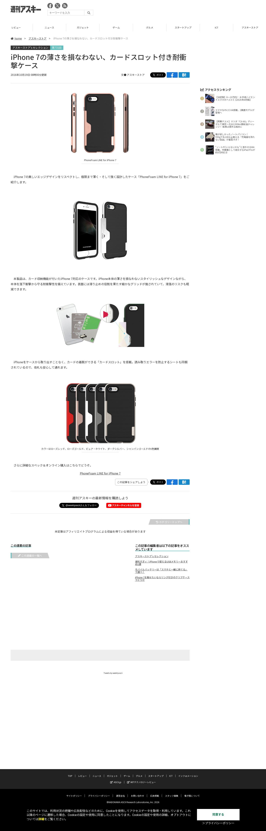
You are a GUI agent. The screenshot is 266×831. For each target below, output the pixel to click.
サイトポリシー (74, 795)
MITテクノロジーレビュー (141, 782)
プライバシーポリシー (99, 795)
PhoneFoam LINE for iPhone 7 (100, 473)
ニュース (50, 27)
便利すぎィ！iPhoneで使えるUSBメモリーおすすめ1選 (161, 562)
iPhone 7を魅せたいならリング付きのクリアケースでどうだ (162, 578)
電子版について (192, 795)
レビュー (16, 27)
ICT (217, 27)
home (16, 38)
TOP (70, 775)
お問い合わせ (137, 795)
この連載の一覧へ (30, 555)
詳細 (41, 819)
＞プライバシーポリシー (218, 823)
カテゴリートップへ (169, 522)
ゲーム (116, 27)
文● (124, 75)
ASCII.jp (115, 782)
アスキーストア (37, 38)
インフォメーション (188, 775)
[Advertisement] (188, 10)
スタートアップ (183, 27)
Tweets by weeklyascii (113, 673)
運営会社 (120, 795)
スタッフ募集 (171, 795)
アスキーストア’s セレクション (30, 47)
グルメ (150, 27)
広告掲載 (154, 795)
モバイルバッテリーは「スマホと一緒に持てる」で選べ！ (161, 570)
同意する (218, 814)
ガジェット (83, 27)
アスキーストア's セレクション (152, 556)
